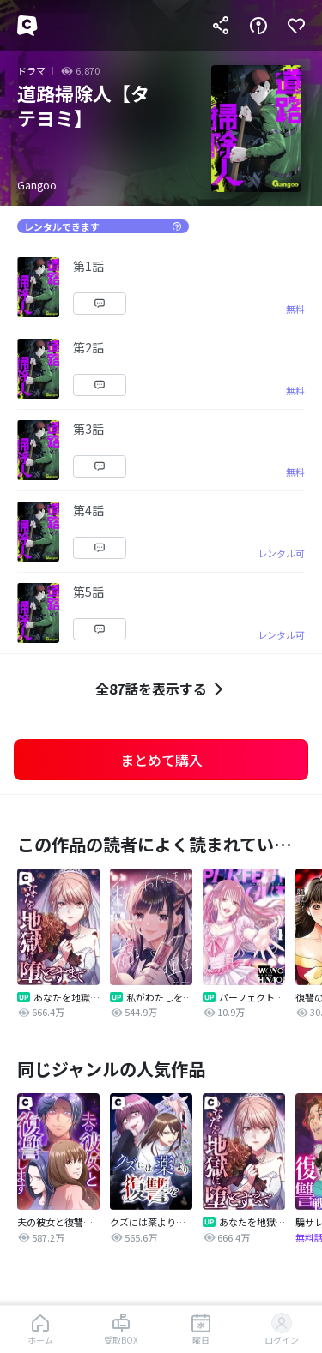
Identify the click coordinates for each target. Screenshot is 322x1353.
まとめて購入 (161, 759)
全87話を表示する (161, 689)
